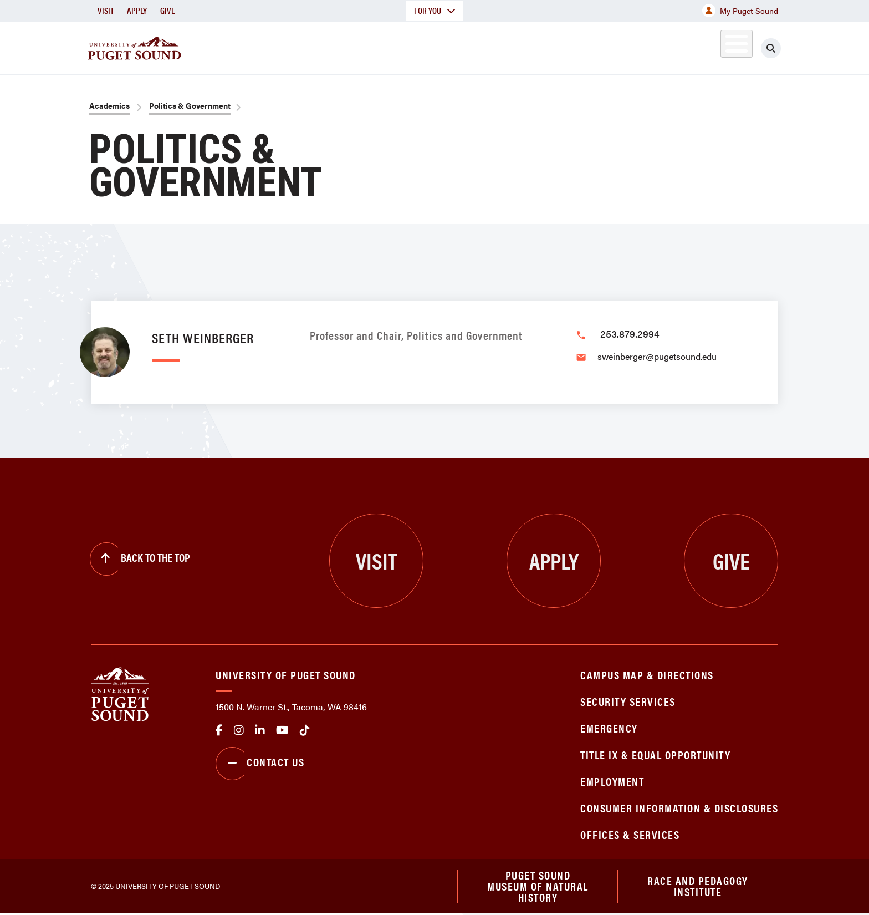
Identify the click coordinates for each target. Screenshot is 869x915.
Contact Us (260, 763)
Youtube (282, 730)
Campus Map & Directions (647, 675)
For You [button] (435, 10)
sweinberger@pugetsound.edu (657, 356)
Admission (477, 46)
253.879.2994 (630, 333)
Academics (394, 46)
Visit (106, 10)
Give (167, 10)
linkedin (260, 730)
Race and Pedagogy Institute (697, 886)
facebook (219, 730)
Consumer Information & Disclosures (679, 808)
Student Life (564, 46)
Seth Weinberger (203, 337)
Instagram (239, 730)
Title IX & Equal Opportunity (655, 754)
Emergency (609, 728)
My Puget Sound (740, 10)
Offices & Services (629, 834)
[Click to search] (771, 48)
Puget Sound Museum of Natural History (538, 886)
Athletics (650, 46)
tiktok (305, 730)
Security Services (628, 701)
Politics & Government (190, 105)
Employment (612, 781)
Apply (137, 10)
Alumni (709, 46)
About (321, 46)
